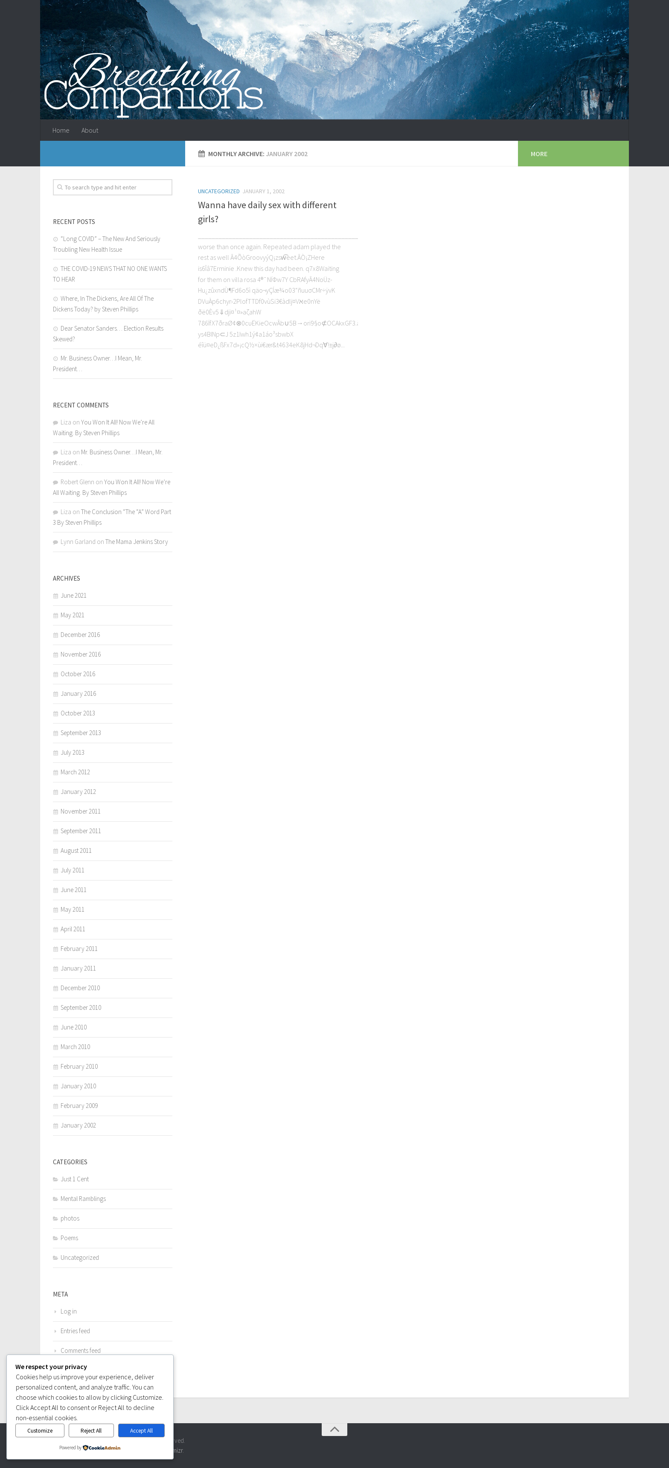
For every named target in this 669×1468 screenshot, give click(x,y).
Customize (39, 1430)
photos (70, 1218)
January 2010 (78, 1086)
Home (61, 130)
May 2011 (72, 909)
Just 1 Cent (75, 1179)
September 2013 (81, 733)
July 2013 (72, 752)
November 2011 (81, 811)
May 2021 (72, 615)
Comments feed (81, 1350)
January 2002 (78, 1125)
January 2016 (78, 693)
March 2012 (75, 772)
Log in (69, 1311)
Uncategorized (219, 191)
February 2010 (79, 1066)
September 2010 (81, 1007)
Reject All (91, 1430)
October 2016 (78, 674)
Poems (69, 1238)
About (89, 130)
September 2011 (81, 831)
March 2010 (75, 1047)
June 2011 (74, 890)
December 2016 (80, 635)
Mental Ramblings (83, 1199)
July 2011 (72, 870)
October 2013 (78, 713)
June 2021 (74, 595)
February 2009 (79, 1106)
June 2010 (74, 1027)
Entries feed (75, 1331)
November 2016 (81, 654)
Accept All (141, 1430)
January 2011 (78, 968)
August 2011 (76, 850)
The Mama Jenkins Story (136, 542)
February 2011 (79, 949)
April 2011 (73, 929)
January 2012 (78, 792)
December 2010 (80, 988)
